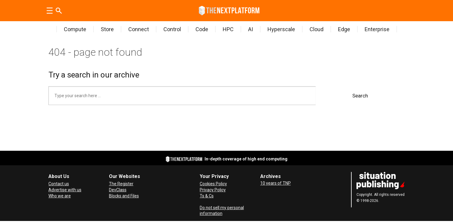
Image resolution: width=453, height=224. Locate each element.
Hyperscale (281, 29)
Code (201, 29)
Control (172, 29)
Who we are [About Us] (59, 195)
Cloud (316, 29)
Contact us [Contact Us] (58, 183)
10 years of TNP (275, 183)
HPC (228, 29)
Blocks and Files (124, 195)
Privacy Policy (213, 189)
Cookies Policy (213, 183)
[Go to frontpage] (229, 10)
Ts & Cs (207, 195)
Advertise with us (64, 189)
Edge (344, 29)
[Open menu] (49, 10)
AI (250, 29)
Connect (138, 29)
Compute (75, 29)
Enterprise (377, 29)
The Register (121, 183)
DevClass (117, 189)
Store (107, 29)
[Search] (58, 10)
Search (360, 96)
